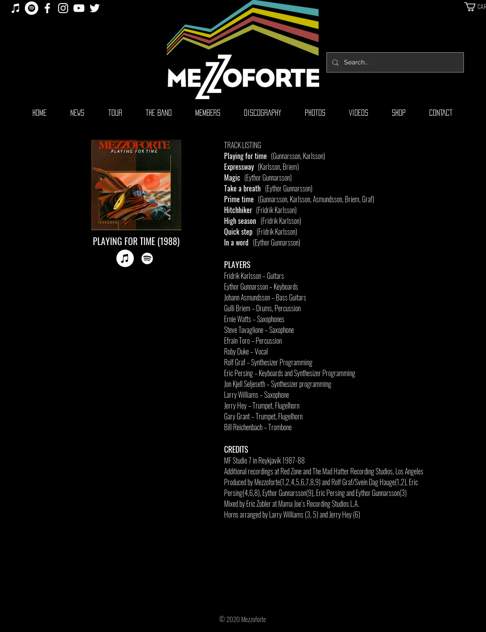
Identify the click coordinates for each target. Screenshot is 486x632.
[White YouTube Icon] (79, 8)
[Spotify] (31, 8)
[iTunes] (16, 8)
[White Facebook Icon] (47, 8)
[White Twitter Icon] (94, 8)
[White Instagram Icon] (63, 8)
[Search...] (394, 62)
